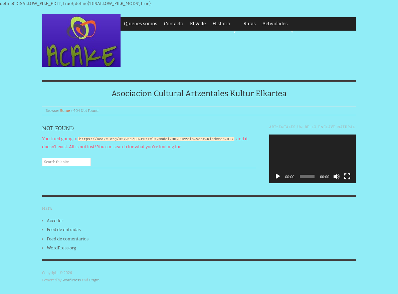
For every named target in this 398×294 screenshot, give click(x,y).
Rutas (249, 24)
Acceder (55, 220)
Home (64, 111)
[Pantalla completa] (347, 176)
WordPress (71, 280)
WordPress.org (61, 247)
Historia (224, 26)
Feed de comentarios (67, 238)
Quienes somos (140, 24)
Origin (94, 280)
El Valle (198, 24)
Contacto (173, 24)
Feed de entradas (64, 229)
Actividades (278, 26)
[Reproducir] (277, 176)
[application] (312, 159)
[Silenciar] (336, 176)
